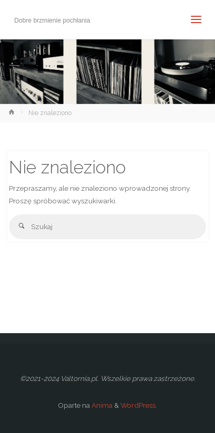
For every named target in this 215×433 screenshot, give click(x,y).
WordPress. (138, 405)
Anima (101, 405)
